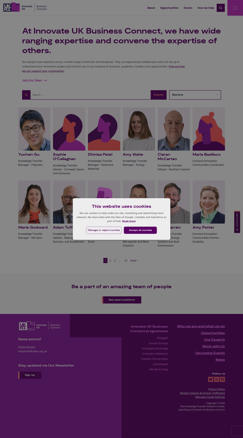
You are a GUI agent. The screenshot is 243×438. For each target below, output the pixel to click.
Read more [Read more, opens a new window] (129, 221)
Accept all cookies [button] (140, 230)
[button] (104, 230)
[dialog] (121, 219)
